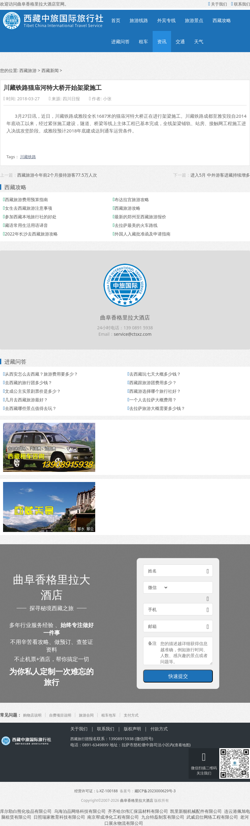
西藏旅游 (28, 70)
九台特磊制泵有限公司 (162, 817)
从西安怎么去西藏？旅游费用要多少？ (40, 374)
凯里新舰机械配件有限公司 (196, 811)
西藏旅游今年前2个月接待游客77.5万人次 (57, 175)
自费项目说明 (65, 715)
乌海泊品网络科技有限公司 (80, 811)
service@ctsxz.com (133, 334)
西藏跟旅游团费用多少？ (152, 382)
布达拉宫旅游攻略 (131, 199)
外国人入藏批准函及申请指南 (141, 234)
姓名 (152, 571)
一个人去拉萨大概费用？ (152, 400)
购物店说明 (34, 715)
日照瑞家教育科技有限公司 (59, 817)
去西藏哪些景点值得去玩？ (30, 408)
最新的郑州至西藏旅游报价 (139, 217)
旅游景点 (194, 20)
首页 (115, 20)
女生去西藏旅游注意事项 (27, 208)
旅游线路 (139, 20)
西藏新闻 (50, 70)
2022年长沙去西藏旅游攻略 (30, 234)
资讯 (161, 41)
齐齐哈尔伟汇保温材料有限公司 (138, 811)
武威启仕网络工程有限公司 (212, 817)
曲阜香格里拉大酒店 (125, 317)
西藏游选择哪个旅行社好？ (154, 391)
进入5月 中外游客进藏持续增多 (220, 175)
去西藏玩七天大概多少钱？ (154, 374)
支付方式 (144, 715)
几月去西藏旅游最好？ (25, 400)
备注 (152, 643)
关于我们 (217, 4)
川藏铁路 (28, 156)
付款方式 (159, 729)
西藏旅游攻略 (126, 208)
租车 (143, 41)
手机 (152, 609)
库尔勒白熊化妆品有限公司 (26, 811)
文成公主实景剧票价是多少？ (32, 391)
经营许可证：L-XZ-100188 (96, 790)
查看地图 (183, 745)
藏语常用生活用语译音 (25, 225)
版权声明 (132, 729)
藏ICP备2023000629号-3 (155, 790)
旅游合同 (94, 715)
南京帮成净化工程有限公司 (113, 817)
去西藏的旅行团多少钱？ (27, 382)
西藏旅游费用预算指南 (25, 199)
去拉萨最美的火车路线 (135, 225)
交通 (180, 41)
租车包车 (119, 715)
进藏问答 (120, 41)
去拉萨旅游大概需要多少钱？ (156, 408)
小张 (107, 98)
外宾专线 (166, 20)
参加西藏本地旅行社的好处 (30, 217)
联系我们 (240, 4)
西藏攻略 (222, 20)
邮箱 (152, 626)
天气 (198, 41)
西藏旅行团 (80, 738)
